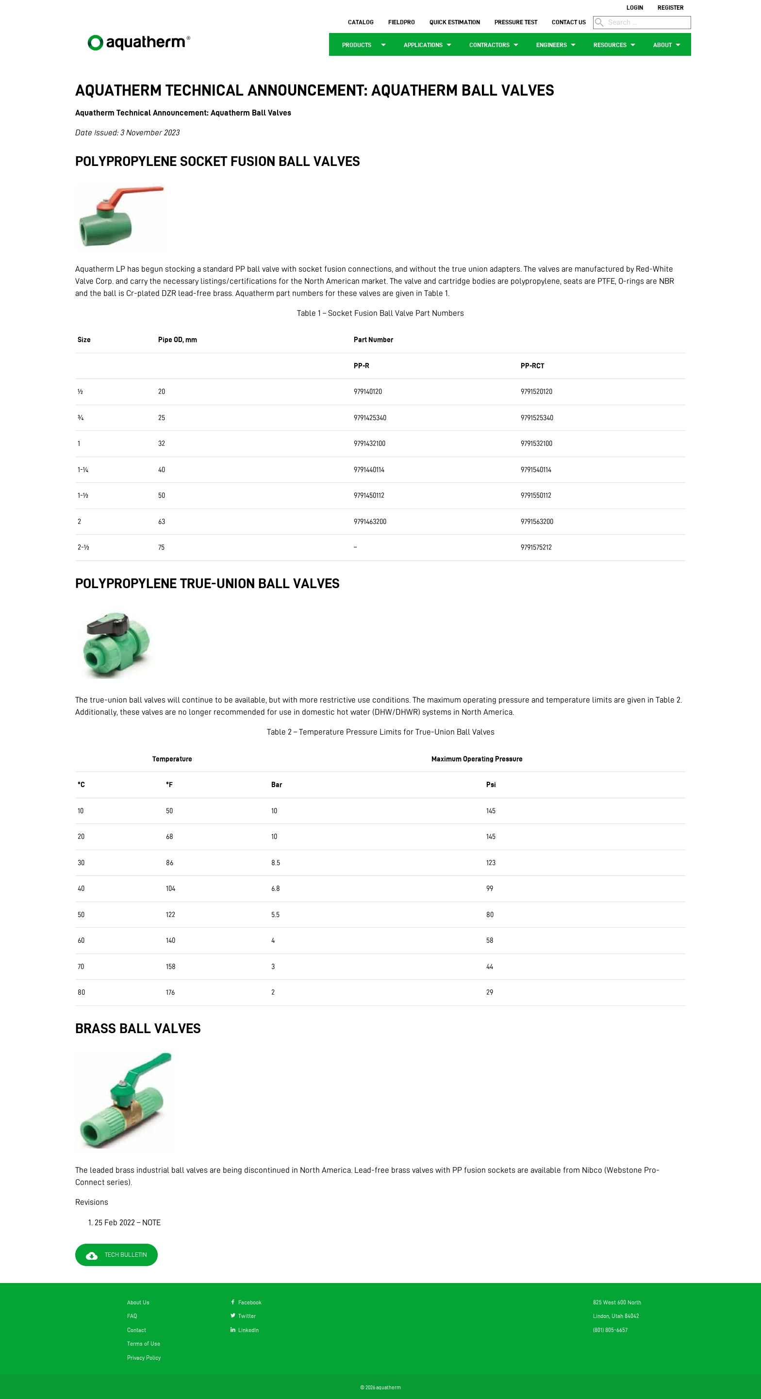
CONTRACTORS (495, 44)
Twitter (243, 1316)
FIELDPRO (401, 21)
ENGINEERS (557, 44)
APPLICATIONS (429, 44)
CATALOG (361, 21)
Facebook (246, 1302)
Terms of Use (143, 1343)
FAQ (132, 1316)
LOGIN (635, 7)
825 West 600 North (617, 1302)
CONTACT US (569, 21)
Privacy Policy (144, 1357)
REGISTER (671, 7)
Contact (136, 1330)
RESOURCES (616, 44)
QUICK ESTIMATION (455, 21)
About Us (138, 1302)
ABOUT (668, 44)
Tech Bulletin (118, 1256)
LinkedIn (245, 1330)
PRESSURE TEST (516, 21)
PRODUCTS (362, 44)
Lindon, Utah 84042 (616, 1316)
